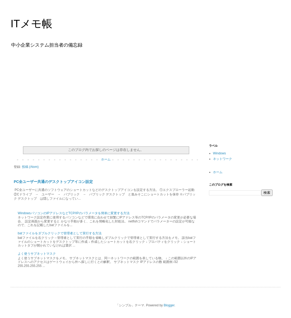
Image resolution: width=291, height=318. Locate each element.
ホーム (106, 159)
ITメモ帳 (31, 23)
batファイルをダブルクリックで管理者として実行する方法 (60, 233)
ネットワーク (222, 159)
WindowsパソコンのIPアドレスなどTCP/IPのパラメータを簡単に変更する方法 (74, 213)
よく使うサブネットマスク (37, 254)
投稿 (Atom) (30, 167)
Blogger (169, 305)
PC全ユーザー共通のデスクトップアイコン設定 (53, 182)
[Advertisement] (145, 95)
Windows (219, 153)
